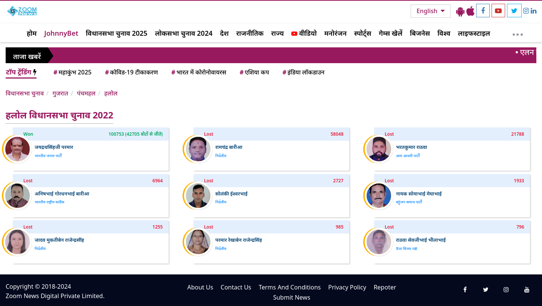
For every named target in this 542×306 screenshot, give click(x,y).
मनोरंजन (335, 33)
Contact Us (236, 287)
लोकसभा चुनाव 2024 (184, 33)
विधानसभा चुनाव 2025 (117, 33)
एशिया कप (254, 72)
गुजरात (60, 93)
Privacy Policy (347, 287)
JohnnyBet (61, 33)
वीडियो (304, 33)
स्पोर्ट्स (362, 33)
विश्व (443, 33)
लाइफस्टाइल (474, 33)
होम (32, 33)
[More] (518, 32)
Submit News (292, 297)
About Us (200, 287)
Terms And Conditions (290, 287)
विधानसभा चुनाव (25, 93)
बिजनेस (420, 33)
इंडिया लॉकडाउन (302, 72)
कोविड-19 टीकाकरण (131, 72)
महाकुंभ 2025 (71, 72)
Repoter (385, 287)
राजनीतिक (250, 33)
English (428, 11)
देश (224, 33)
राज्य (277, 33)
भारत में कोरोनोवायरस (198, 72)
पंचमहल (86, 93)
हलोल (110, 93)
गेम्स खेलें (390, 33)
